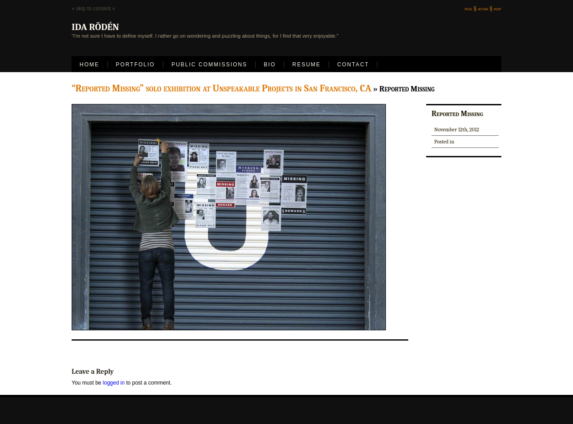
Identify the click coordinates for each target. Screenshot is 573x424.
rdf (497, 8)
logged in (114, 383)
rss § (470, 8)
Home (89, 64)
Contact (353, 64)
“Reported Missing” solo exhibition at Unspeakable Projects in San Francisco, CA (222, 88)
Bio (270, 64)
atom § (485, 8)
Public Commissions (209, 64)
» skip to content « (93, 8)
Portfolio (135, 64)
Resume (306, 64)
